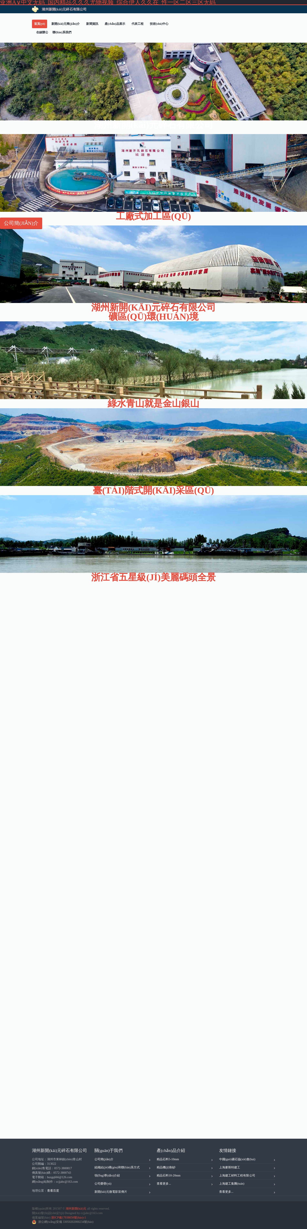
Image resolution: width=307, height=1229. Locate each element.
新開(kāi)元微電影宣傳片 (122, 1192)
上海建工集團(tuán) (247, 1184)
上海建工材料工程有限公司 (247, 1176)
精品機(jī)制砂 (185, 1168)
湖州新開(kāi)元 (76, 1208)
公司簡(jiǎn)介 (122, 1160)
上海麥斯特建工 (247, 1168)
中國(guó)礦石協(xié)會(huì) (247, 1160)
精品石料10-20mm (185, 1176)
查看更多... (185, 1184)
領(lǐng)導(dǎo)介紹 (122, 1176)
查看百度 (53, 1190)
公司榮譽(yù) (122, 1184)
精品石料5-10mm (185, 1160)
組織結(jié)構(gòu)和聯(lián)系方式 (122, 1168)
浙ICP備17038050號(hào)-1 (68, 1217)
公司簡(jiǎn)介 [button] (21, 223)
